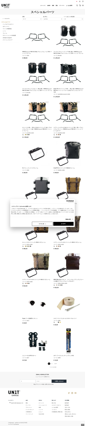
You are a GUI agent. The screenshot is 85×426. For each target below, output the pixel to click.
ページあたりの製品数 (69, 16)
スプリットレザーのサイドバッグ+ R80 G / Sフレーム (67, 242)
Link (52, 383)
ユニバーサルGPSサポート (29, 355)
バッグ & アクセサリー (8, 24)
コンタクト (54, 409)
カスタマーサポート (56, 404)
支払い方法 (67, 407)
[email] (43, 380)
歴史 (57, 5)
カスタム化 (42, 223)
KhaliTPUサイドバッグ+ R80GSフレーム (64, 167)
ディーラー (61, 5)
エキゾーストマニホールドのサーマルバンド (65, 318)
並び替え (45, 16)
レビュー (41, 411)
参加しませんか (59, 380)
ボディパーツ (6, 26)
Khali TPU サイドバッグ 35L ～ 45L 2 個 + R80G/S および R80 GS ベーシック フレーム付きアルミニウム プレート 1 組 (68, 90)
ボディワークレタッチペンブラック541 (64, 355)
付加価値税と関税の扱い (57, 411)
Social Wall (41, 413)
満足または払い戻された (70, 413)
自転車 (48, 5)
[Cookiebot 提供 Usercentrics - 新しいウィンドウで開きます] (67, 201)
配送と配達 (67, 409)
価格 (23, 16)
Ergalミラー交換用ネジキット (30, 318)
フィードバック (29, 413)
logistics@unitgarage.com (17, 402)
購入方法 (54, 402)
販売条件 (67, 402)
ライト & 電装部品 (7, 28)
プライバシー (29, 407)
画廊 (53, 5)
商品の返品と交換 (69, 415)
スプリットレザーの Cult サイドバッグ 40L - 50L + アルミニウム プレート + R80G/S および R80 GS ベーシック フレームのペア (68, 129)
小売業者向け (29, 411)
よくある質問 (69, 5)
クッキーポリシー (30, 409)
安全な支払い (68, 411)
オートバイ (43, 5)
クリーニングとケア (7, 40)
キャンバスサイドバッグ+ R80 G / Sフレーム (34, 242)
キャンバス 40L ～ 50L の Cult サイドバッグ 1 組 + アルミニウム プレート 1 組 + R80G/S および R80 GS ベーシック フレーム (37, 129)
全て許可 (63, 223)
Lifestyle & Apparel (7, 37)
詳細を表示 (68, 219)
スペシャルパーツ (6, 22)
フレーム (5, 33)
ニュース (41, 409)
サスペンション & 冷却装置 (9, 35)
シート (4, 31)
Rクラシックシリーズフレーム (30, 167)
